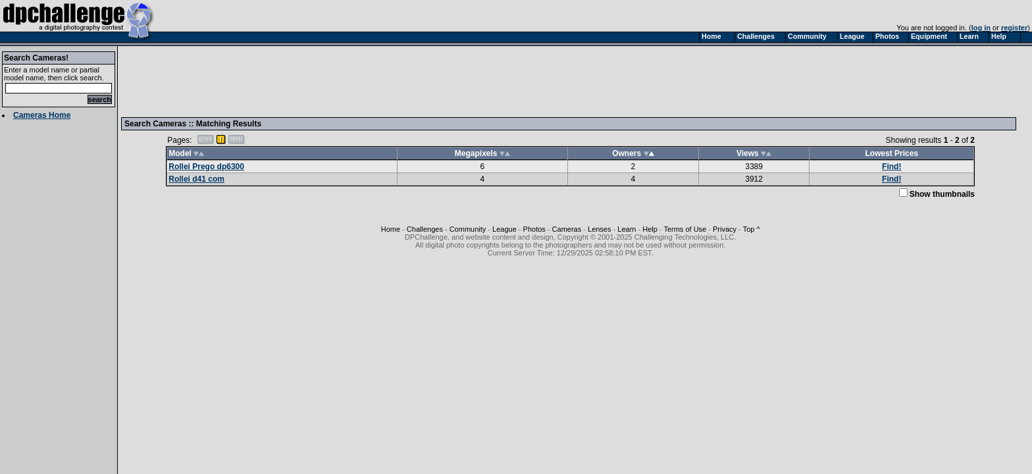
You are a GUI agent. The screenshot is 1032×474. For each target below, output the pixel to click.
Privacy (724, 229)
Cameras (567, 229)
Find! (891, 166)
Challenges (425, 229)
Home (390, 229)
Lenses (599, 229)
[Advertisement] (364, 81)
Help (650, 229)
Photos (534, 229)
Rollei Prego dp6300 (206, 166)
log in (981, 28)
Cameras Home (41, 115)
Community (468, 229)
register (1014, 28)
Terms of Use (684, 229)
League (504, 229)
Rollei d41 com (196, 179)
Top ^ (751, 229)
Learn (626, 229)
